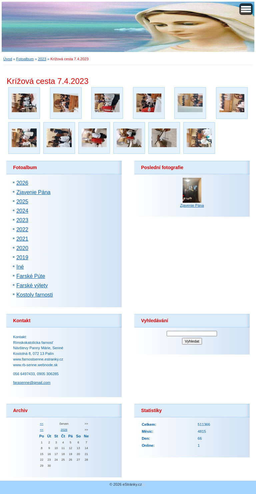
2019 (22, 257)
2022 (22, 229)
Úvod (7, 59)
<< (41, 423)
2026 (22, 183)
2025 (22, 201)
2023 (42, 59)
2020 (22, 248)
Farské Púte (30, 276)
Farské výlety (32, 285)
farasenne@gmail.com (31, 382)
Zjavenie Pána (33, 192)
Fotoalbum (25, 59)
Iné (20, 267)
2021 (22, 239)
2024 (22, 211)
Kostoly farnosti (34, 295)
